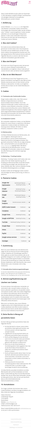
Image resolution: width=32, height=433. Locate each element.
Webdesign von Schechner (16, 427)
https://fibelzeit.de (16, 27)
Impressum (16, 424)
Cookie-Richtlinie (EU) (16, 419)
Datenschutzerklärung (16, 422)
